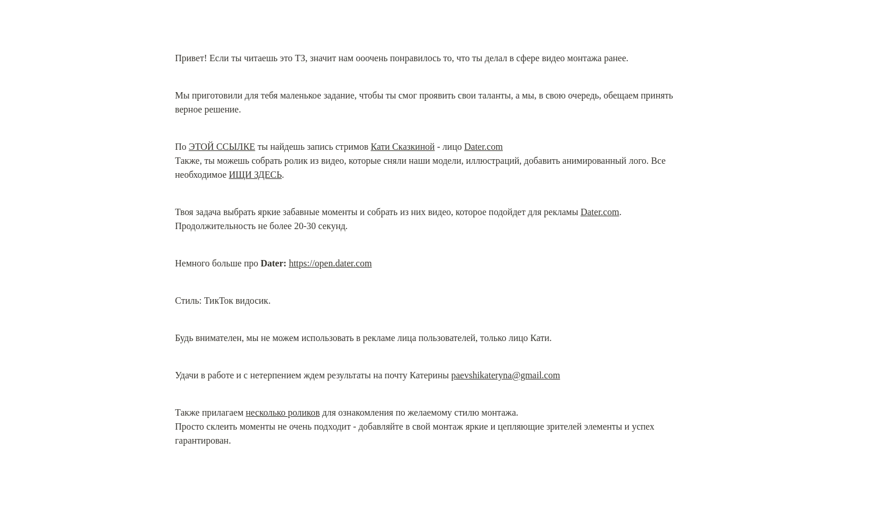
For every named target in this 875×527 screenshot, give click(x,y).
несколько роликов (283, 412)
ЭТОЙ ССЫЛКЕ (222, 147)
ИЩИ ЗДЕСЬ (255, 175)
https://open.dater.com (330, 263)
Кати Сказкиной (402, 147)
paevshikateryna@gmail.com (505, 375)
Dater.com (483, 147)
